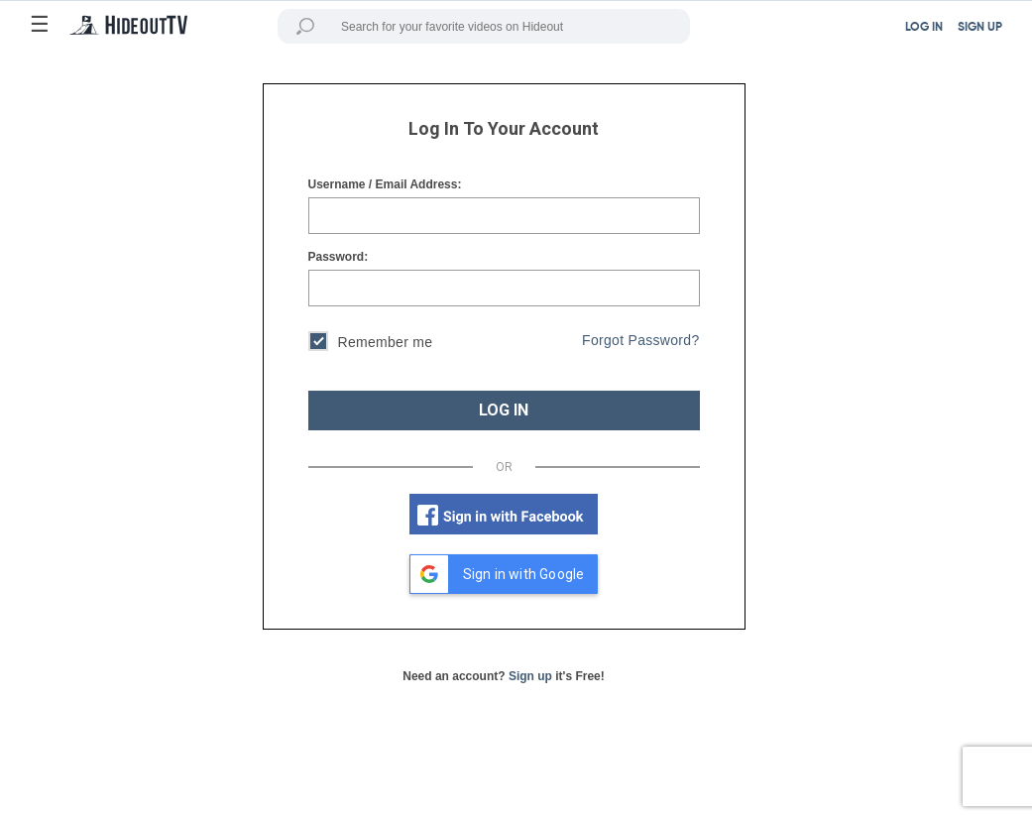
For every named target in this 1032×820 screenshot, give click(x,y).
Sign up (530, 676)
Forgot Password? (640, 340)
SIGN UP (980, 28)
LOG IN (924, 28)
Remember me (370, 343)
